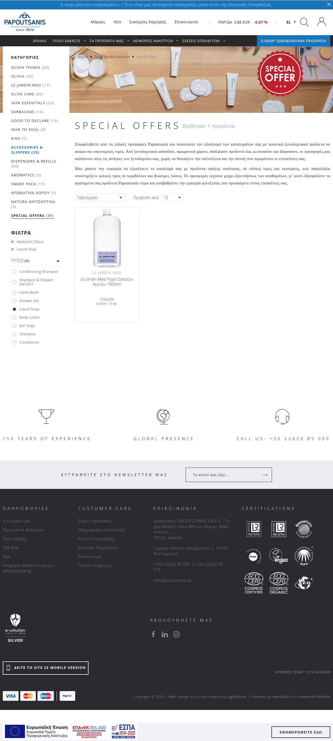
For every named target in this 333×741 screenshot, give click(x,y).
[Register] (265, 475)
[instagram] (176, 634)
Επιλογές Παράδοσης (98, 547)
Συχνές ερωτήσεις (95, 521)
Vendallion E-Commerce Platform (301, 696)
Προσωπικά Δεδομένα (23, 529)
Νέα (6, 556)
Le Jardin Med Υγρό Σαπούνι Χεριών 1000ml (106, 282)
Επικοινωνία (89, 556)
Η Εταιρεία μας (17, 521)
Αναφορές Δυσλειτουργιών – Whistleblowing (29, 568)
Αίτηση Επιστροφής (96, 538)
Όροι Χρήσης (15, 538)
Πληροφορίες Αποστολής (101, 529)
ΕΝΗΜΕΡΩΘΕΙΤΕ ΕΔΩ (301, 732)
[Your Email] (224, 475)
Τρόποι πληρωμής (95, 565)
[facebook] (153, 634)
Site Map (11, 547)
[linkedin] (165, 634)
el (288, 22)
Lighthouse (236, 696)
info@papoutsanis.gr (172, 580)
